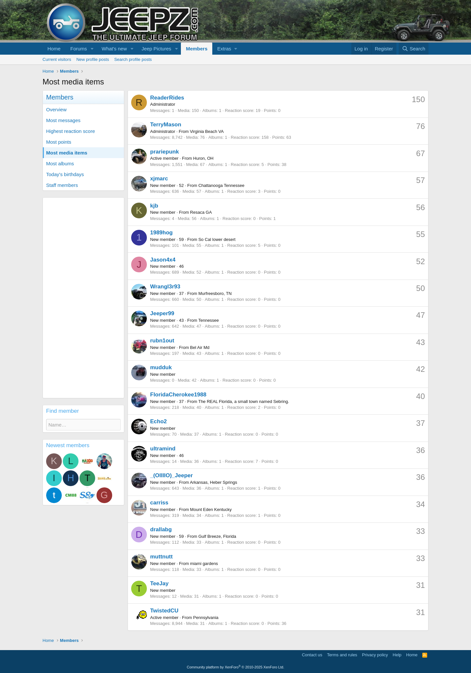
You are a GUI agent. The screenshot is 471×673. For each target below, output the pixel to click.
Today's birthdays (65, 174)
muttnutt (161, 557)
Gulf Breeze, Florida (217, 536)
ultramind (162, 449)
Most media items (66, 152)
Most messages (63, 120)
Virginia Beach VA (207, 131)
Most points (58, 142)
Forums (78, 48)
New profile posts (92, 59)
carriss (159, 503)
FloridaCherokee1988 (178, 394)
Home (54, 48)
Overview (56, 109)
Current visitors (57, 59)
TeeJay (159, 583)
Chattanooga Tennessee (221, 185)
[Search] (413, 49)
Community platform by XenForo (235, 667)
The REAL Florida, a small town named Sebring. (243, 401)
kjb (154, 206)
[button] (92, 49)
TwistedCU (164, 611)
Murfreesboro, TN (215, 293)
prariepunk (164, 152)
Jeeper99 (162, 313)
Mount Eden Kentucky (211, 509)
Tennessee (208, 320)
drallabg (161, 529)
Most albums (60, 163)
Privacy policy (375, 654)
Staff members (62, 185)
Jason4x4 (163, 260)
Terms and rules (342, 654)
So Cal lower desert (216, 239)
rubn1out (162, 340)
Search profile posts (133, 59)
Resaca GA (201, 212)
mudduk (161, 367)
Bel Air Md (199, 347)
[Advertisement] (83, 298)
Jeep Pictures (156, 48)
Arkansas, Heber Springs (213, 482)
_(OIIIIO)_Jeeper (171, 475)
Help (397, 654)
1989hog (161, 232)
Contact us (312, 654)
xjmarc (159, 178)
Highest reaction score (70, 131)
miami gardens (204, 563)
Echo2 (158, 421)
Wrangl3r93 (165, 286)
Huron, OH (203, 158)
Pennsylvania (205, 617)
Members (196, 48)
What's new (114, 48)
